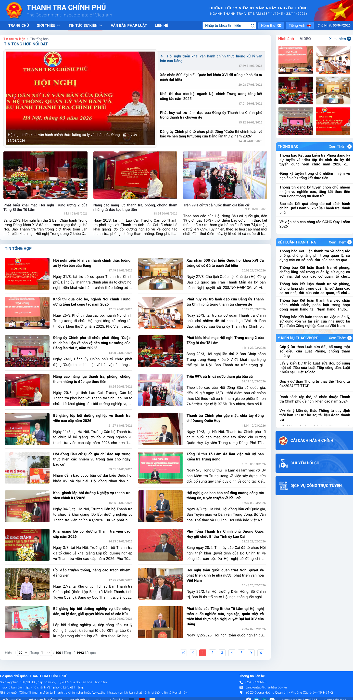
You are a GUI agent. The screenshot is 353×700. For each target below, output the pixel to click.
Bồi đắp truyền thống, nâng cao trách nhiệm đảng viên (91, 573)
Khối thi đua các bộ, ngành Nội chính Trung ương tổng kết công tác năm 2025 (211, 96)
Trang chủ (18, 25)
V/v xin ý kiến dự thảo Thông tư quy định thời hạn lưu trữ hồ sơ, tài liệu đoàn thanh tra (314, 415)
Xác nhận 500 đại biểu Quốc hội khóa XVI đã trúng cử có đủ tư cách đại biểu (211, 77)
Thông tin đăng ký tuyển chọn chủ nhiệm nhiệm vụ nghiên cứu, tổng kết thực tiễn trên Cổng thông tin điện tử (314, 191)
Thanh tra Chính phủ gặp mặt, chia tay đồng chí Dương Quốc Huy (225, 418)
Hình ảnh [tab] (286, 38)
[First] (183, 652)
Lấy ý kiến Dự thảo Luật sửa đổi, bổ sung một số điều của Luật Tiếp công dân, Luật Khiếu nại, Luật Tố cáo (314, 367)
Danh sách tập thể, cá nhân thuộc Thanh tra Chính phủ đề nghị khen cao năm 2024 (314, 399)
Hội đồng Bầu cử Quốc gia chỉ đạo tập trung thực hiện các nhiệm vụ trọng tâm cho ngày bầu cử (91, 459)
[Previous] (193, 652)
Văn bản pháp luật (129, 25)
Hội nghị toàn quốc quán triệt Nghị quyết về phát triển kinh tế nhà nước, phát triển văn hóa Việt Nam (225, 575)
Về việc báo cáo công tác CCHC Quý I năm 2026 (314, 224)
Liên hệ (161, 25)
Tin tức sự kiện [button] (86, 25)
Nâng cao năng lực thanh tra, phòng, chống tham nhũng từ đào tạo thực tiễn (91, 379)
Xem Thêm (340, 146)
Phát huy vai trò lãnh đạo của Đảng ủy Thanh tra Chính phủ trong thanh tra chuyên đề (211, 115)
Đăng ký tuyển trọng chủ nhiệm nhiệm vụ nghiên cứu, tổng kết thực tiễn (314, 175)
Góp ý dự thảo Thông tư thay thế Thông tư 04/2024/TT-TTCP (314, 383)
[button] (271, 25)
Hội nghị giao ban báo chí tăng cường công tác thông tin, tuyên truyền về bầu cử (225, 495)
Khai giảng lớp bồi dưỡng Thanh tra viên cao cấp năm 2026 (91, 534)
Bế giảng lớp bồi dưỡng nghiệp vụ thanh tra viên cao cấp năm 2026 (91, 418)
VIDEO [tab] (305, 38)
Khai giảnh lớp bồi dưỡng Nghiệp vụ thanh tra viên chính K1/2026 (91, 495)
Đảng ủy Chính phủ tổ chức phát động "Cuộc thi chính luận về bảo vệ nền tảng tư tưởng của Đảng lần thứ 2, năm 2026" (211, 134)
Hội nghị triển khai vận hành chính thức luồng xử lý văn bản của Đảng (211, 58)
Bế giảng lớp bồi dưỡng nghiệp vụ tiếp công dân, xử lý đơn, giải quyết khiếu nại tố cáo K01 (91, 611)
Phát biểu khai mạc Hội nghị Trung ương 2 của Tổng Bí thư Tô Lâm (225, 340)
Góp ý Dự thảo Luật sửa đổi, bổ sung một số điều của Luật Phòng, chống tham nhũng (314, 351)
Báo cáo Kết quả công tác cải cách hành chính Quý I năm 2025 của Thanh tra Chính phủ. (314, 208)
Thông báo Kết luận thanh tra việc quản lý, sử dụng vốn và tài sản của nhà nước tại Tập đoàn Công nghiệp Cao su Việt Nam (314, 321)
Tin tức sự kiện (14, 39)
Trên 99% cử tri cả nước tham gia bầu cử (220, 376)
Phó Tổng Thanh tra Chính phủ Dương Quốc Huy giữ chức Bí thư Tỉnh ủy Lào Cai (225, 534)
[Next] (251, 652)
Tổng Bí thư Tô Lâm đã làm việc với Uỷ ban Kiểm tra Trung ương (225, 456)
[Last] (260, 652)
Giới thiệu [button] (49, 25)
